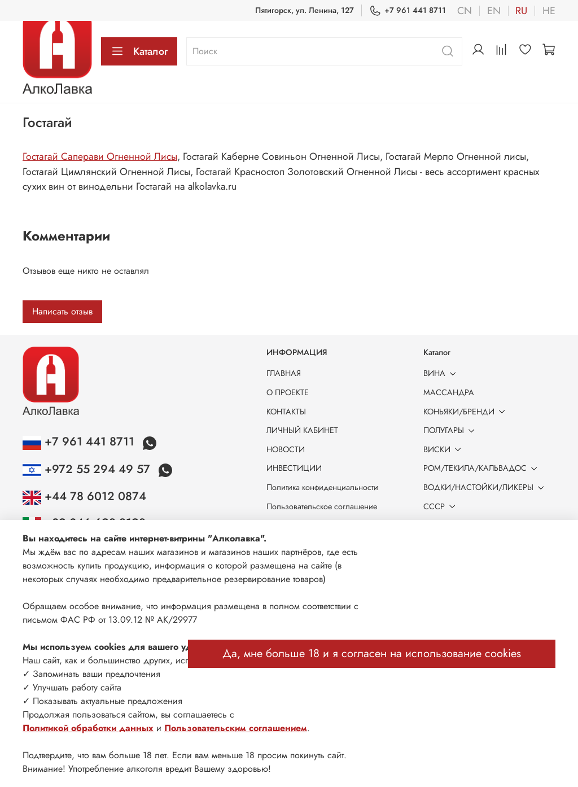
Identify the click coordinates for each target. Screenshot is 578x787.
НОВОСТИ (285, 449)
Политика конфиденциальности (322, 487)
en (494, 11)
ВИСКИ (444, 449)
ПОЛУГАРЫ (451, 430)
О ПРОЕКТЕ (287, 392)
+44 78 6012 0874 (84, 496)
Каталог (139, 51)
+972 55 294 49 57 (88, 469)
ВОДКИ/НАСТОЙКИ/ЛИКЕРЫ (485, 487)
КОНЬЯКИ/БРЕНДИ (466, 411)
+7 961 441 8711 (407, 10)
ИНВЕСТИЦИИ (294, 468)
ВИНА (441, 373)
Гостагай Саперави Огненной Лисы (100, 156)
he (548, 11)
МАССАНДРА (448, 392)
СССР (441, 506)
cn (464, 11)
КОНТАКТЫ (286, 411)
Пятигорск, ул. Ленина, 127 (304, 10)
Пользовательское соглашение (321, 506)
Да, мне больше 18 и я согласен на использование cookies (371, 653)
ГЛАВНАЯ (283, 373)
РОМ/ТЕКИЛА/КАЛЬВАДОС (482, 468)
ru (521, 11)
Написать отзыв (62, 311)
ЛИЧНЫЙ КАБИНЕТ (302, 430)
